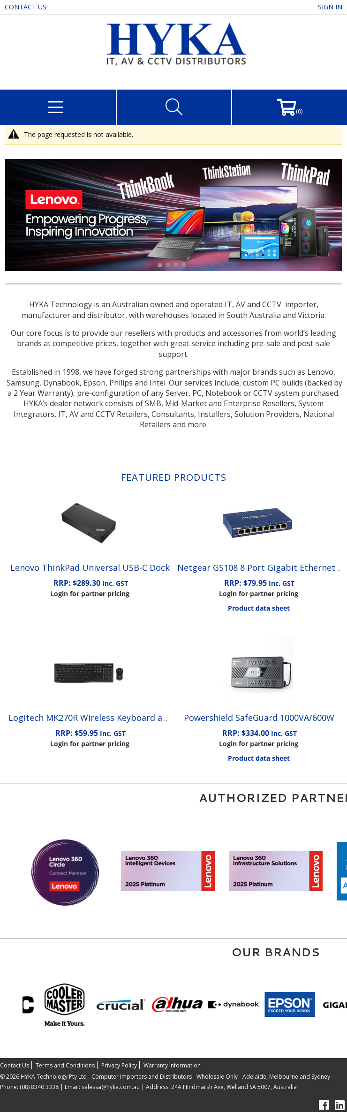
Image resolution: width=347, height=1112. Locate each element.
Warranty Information (172, 1065)
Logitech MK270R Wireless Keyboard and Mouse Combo (120, 717)
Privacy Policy (119, 1065)
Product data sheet (259, 608)
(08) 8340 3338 (39, 1087)
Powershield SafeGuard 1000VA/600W (259, 717)
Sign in (330, 6)
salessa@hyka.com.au (111, 1087)
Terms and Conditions (65, 1065)
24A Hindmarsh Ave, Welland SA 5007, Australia (233, 1087)
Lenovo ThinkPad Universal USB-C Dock (90, 567)
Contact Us (25, 6)
